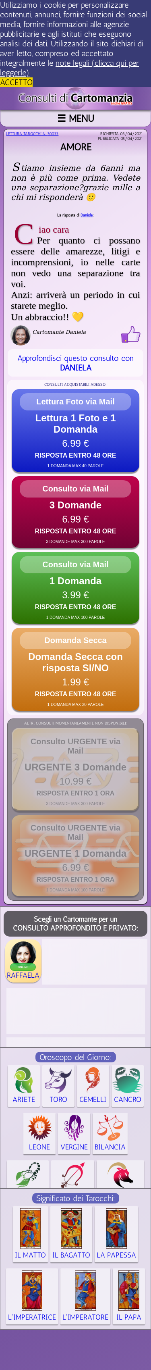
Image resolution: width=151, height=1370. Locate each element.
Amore (75, 147)
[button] (75, 430)
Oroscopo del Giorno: (75, 1057)
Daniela (87, 215)
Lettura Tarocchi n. (32, 133)
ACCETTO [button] (16, 82)
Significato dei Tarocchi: (75, 1198)
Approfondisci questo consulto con (75, 363)
